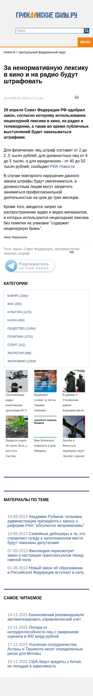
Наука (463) (16, 320)
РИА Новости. (63, 166)
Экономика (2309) (21, 361)
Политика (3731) (20, 336)
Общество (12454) (21, 328)
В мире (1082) (17, 296)
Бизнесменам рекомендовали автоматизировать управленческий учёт (45, 617)
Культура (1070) (19, 312)
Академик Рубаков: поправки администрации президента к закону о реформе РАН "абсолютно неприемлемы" (46, 521)
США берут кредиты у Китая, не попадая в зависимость (44, 664)
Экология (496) (19, 353)
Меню (85, 42)
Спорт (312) (16, 345)
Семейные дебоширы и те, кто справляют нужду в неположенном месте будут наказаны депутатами (46, 538)
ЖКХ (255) (14, 304)
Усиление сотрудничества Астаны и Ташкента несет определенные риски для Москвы (45, 649)
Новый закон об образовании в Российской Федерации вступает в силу (45, 570)
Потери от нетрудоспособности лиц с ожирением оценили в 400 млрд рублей (42, 631)
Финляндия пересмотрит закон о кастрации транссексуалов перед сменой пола (45, 555)
